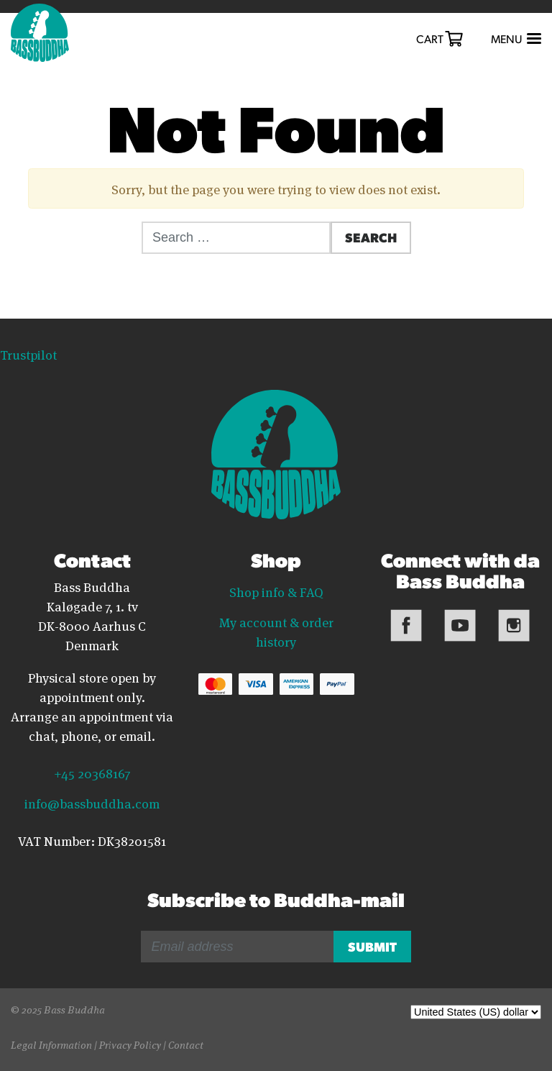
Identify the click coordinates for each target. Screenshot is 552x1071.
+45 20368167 (92, 772)
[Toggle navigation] (515, 39)
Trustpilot (28, 354)
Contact (185, 1044)
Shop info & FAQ (276, 591)
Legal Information (51, 1044)
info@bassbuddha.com (92, 802)
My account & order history (276, 631)
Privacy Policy (130, 1044)
